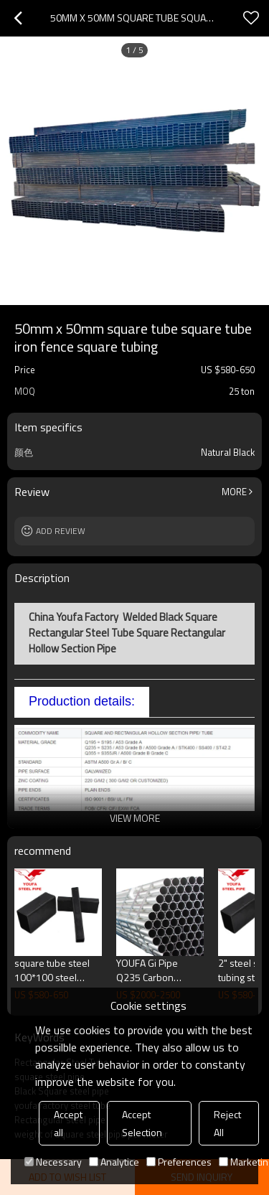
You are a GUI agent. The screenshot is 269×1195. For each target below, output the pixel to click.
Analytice (114, 1161)
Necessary (53, 1161)
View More (135, 817)
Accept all (68, 1123)
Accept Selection (142, 1123)
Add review (60, 531)
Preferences (179, 1161)
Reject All (227, 1123)
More (234, 491)
